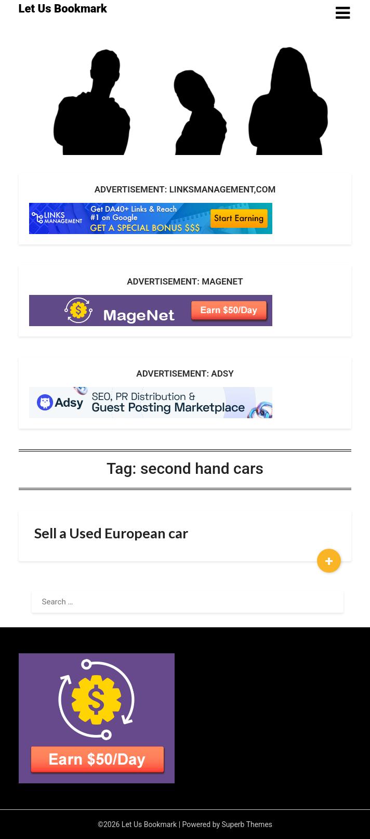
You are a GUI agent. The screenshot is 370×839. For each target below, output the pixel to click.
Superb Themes (247, 824)
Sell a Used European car (111, 532)
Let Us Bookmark (63, 8)
